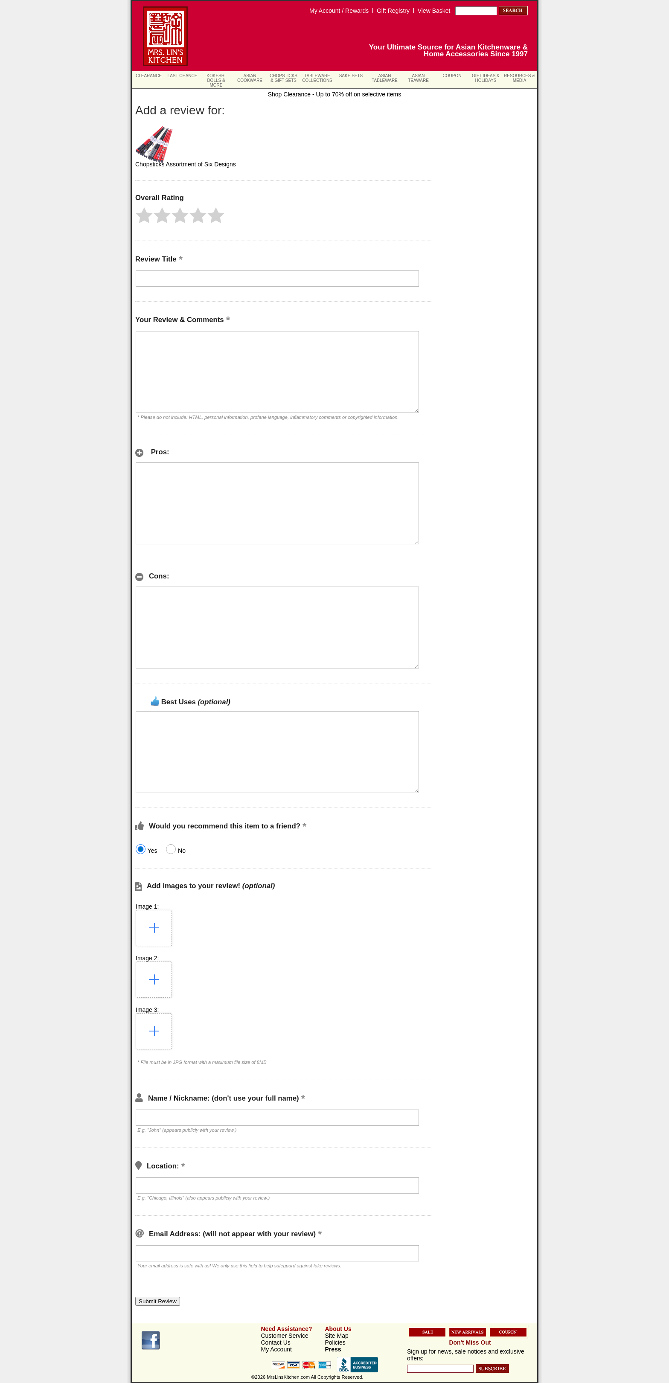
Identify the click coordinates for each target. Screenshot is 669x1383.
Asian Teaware (418, 78)
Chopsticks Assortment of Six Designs (185, 164)
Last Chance (183, 75)
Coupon (452, 75)
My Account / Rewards (339, 10)
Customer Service (284, 1335)
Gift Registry (393, 10)
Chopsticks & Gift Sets (283, 78)
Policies (335, 1342)
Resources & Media (519, 78)
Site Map (337, 1335)
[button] (144, 215)
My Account (276, 1349)
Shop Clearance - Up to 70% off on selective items (334, 94)
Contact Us (276, 1342)
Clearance (149, 75)
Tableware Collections (317, 78)
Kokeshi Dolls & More (216, 80)
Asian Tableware (385, 78)
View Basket (434, 10)
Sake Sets (351, 75)
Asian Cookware (249, 78)
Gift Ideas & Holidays (486, 78)
